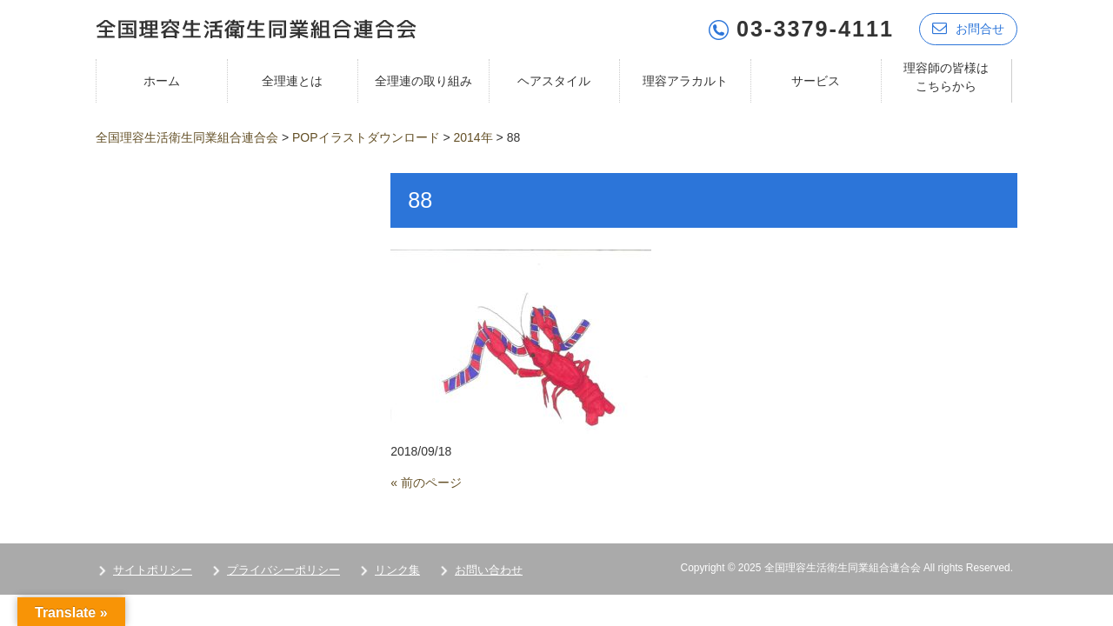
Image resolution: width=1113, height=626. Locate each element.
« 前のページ (426, 482)
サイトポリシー (152, 569)
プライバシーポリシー (283, 569)
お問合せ (968, 28)
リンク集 (397, 569)
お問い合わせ (489, 569)
